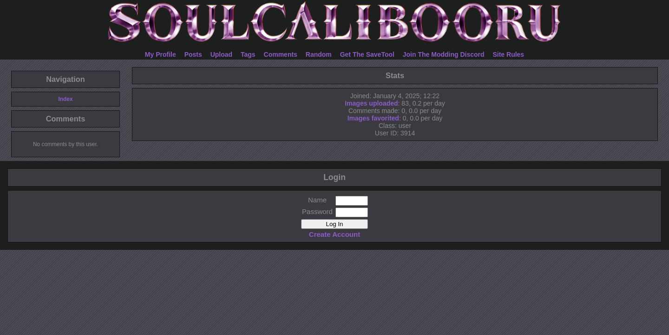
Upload (221, 54)
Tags (248, 54)
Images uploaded (371, 103)
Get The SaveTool (367, 54)
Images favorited (373, 118)
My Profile (160, 54)
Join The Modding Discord (444, 54)
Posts (193, 54)
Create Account (334, 234)
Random (319, 54)
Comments (280, 54)
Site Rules (508, 54)
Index (65, 99)
